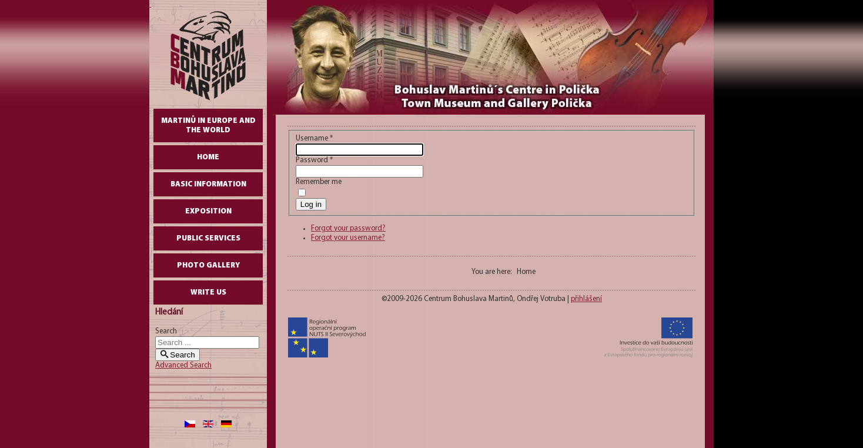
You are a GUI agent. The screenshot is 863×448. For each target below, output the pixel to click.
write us (208, 292)
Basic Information (208, 184)
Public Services (208, 238)
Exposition (208, 211)
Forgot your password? (348, 228)
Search (166, 331)
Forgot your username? (348, 238)
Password (314, 160)
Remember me (319, 182)
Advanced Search (183, 365)
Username (314, 138)
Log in (311, 204)
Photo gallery (208, 265)
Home (208, 157)
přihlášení (586, 299)
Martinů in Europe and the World (208, 125)
